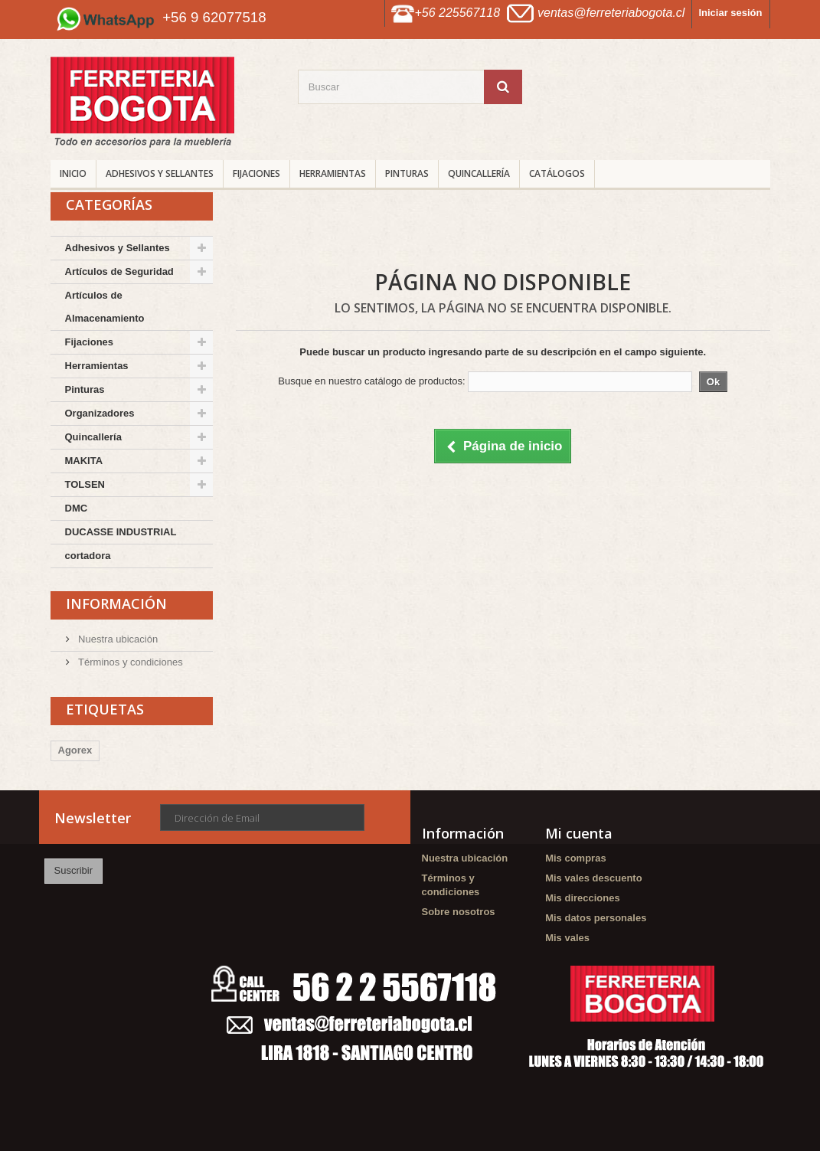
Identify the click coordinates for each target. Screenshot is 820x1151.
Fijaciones (256, 173)
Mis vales (567, 937)
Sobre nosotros (458, 911)
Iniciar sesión (730, 12)
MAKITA (84, 460)
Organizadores (100, 413)
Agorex (75, 750)
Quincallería (479, 173)
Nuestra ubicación (117, 639)
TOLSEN (85, 484)
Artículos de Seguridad (119, 271)
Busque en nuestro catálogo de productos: (371, 381)
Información (116, 603)
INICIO (73, 173)
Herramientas (332, 173)
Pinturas (407, 173)
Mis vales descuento (593, 878)
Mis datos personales (595, 918)
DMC (76, 508)
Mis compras (575, 858)
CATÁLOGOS (557, 173)
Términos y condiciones (129, 662)
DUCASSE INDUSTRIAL (121, 532)
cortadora (88, 555)
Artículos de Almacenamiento (105, 306)
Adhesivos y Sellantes (160, 173)
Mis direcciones (582, 898)
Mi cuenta (579, 833)
